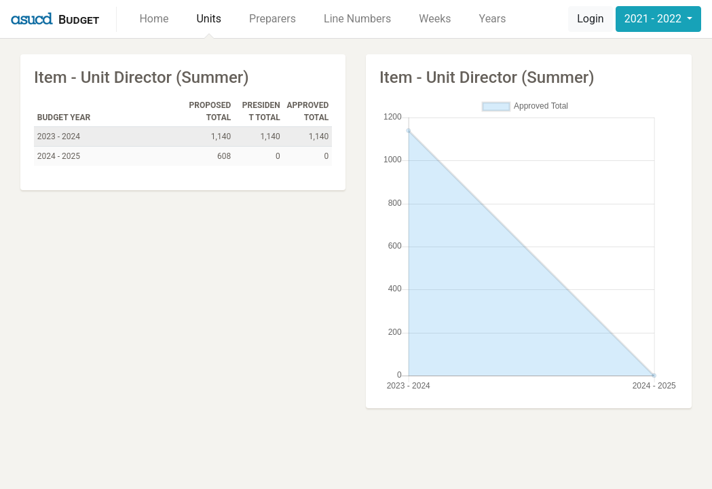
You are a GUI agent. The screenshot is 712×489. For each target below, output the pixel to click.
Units (208, 18)
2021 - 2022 (654, 18)
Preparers (272, 18)
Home (153, 18)
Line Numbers (357, 18)
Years (492, 18)
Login (590, 18)
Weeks (435, 18)
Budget (78, 19)
